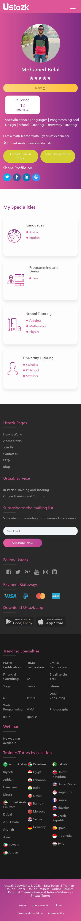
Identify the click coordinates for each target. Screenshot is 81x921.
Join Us (8, 447)
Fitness (54, 686)
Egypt (34, 772)
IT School (32, 370)
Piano (31, 686)
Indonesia (62, 835)
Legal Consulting (57, 695)
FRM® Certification (35, 665)
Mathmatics (37, 326)
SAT (29, 678)
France (59, 800)
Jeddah (8, 779)
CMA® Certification (58, 665)
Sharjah (8, 829)
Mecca (7, 794)
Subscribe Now (22, 543)
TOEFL (31, 697)
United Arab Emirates (14, 804)
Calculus (32, 364)
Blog (6, 466)
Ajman (8, 837)
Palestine (37, 764)
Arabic (33, 232)
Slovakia (61, 807)
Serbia (35, 819)
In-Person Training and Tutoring (26, 489)
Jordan (10, 852)
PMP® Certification (12, 665)
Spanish (32, 716)
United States (64, 784)
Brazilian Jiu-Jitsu (59, 676)
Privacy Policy (56, 913)
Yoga (7, 686)
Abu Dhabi (11, 822)
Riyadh (8, 772)
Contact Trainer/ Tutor (20, 156)
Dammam (10, 787)
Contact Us (10, 453)
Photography (59, 709)
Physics (34, 331)
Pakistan (61, 764)
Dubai (7, 814)
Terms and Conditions (30, 913)
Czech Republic (59, 818)
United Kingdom (59, 774)
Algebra (35, 320)
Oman (35, 795)
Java (35, 278)
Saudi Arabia (15, 764)
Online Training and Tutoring (24, 496)
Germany (37, 827)
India (34, 787)
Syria (58, 843)
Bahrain (36, 803)
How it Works (12, 434)
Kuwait (11, 844)
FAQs (6, 460)
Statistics (32, 376)
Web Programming (13, 707)
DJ (4, 697)
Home (23, 905)
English (34, 237)
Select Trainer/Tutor (57, 154)
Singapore (62, 792)
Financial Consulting (11, 676)
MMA (30, 709)
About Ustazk (12, 440)
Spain (59, 827)
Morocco (36, 811)
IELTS (6, 716)
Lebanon (37, 780)
